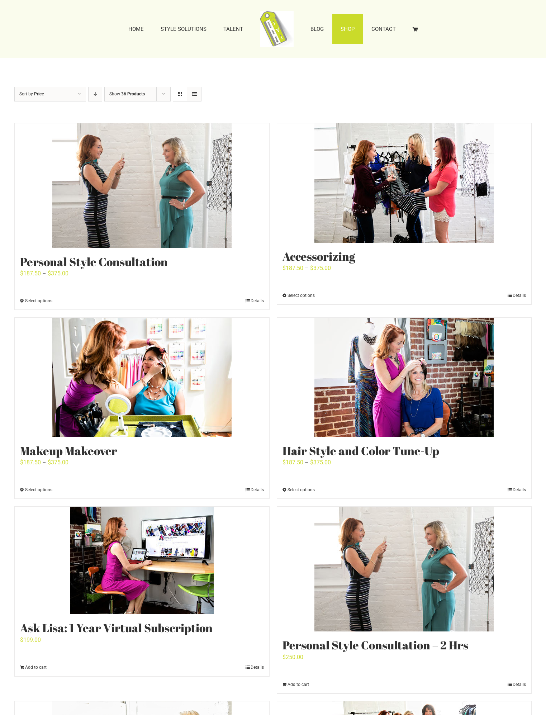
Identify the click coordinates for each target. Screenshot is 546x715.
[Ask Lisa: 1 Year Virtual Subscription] (142, 560)
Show (127, 93)
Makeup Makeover (68, 450)
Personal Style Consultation (94, 261)
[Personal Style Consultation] (142, 185)
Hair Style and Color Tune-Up (361, 450)
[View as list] (194, 94)
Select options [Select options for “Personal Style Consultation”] (38, 300)
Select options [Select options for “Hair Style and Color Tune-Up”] (301, 489)
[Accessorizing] (404, 183)
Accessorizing (319, 256)
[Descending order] (95, 94)
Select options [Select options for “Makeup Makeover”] (38, 489)
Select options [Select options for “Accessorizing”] (301, 295)
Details (257, 300)
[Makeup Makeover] (142, 377)
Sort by (31, 93)
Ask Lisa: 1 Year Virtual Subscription (116, 627)
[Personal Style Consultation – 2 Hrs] (404, 569)
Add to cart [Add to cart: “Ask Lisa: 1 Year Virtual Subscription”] (36, 667)
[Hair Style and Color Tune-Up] (404, 377)
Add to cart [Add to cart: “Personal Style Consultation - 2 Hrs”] (298, 684)
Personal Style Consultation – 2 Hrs (375, 645)
